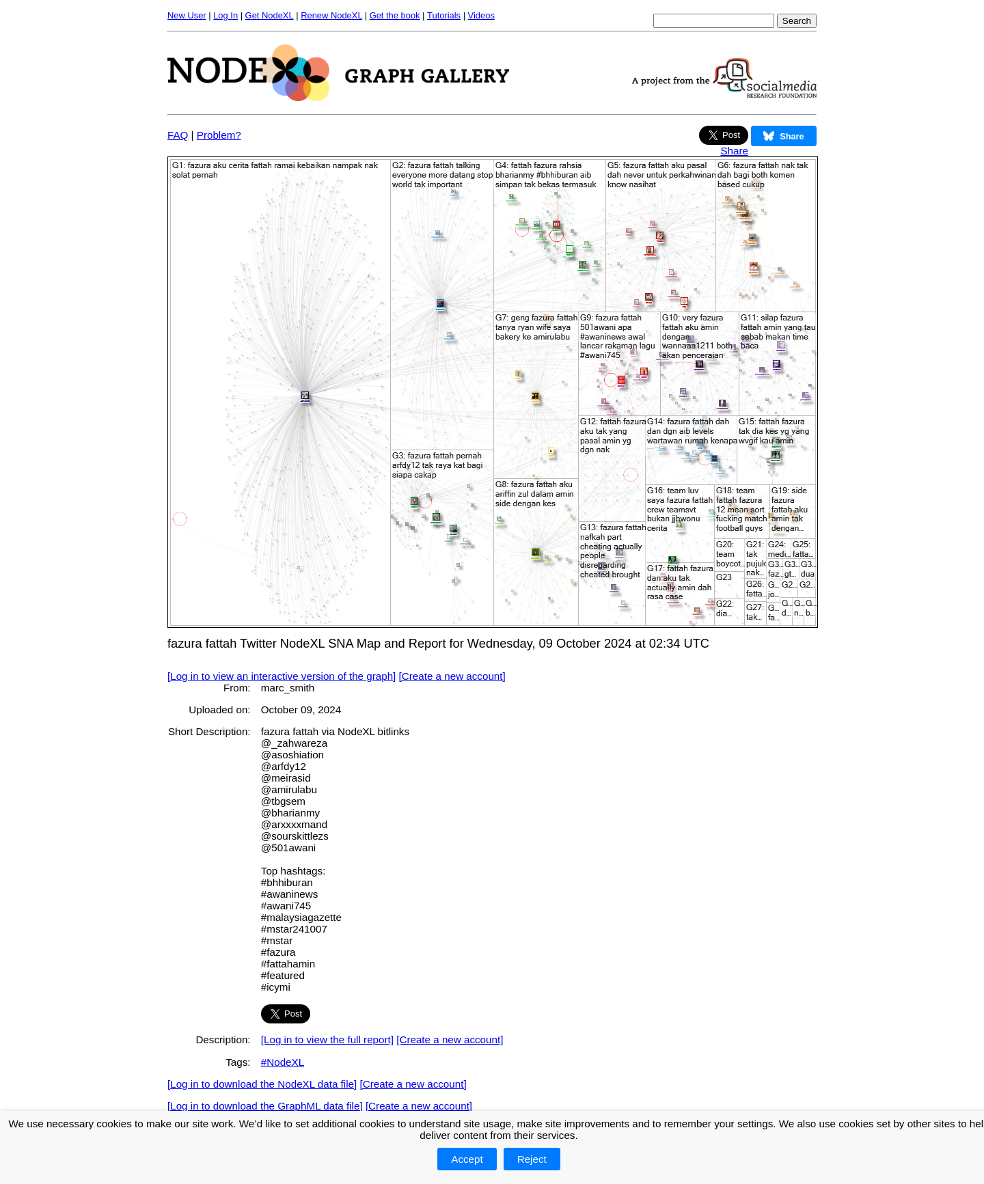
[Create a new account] (452, 676)
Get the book (395, 15)
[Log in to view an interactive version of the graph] (281, 676)
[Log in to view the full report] (327, 1039)
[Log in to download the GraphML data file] (265, 1106)
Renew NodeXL (331, 15)
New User (186, 15)
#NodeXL (282, 1062)
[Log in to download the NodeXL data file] (262, 1084)
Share (734, 150)
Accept (466, 1159)
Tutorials (444, 15)
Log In (225, 15)
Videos (481, 15)
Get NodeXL (269, 15)
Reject (532, 1159)
